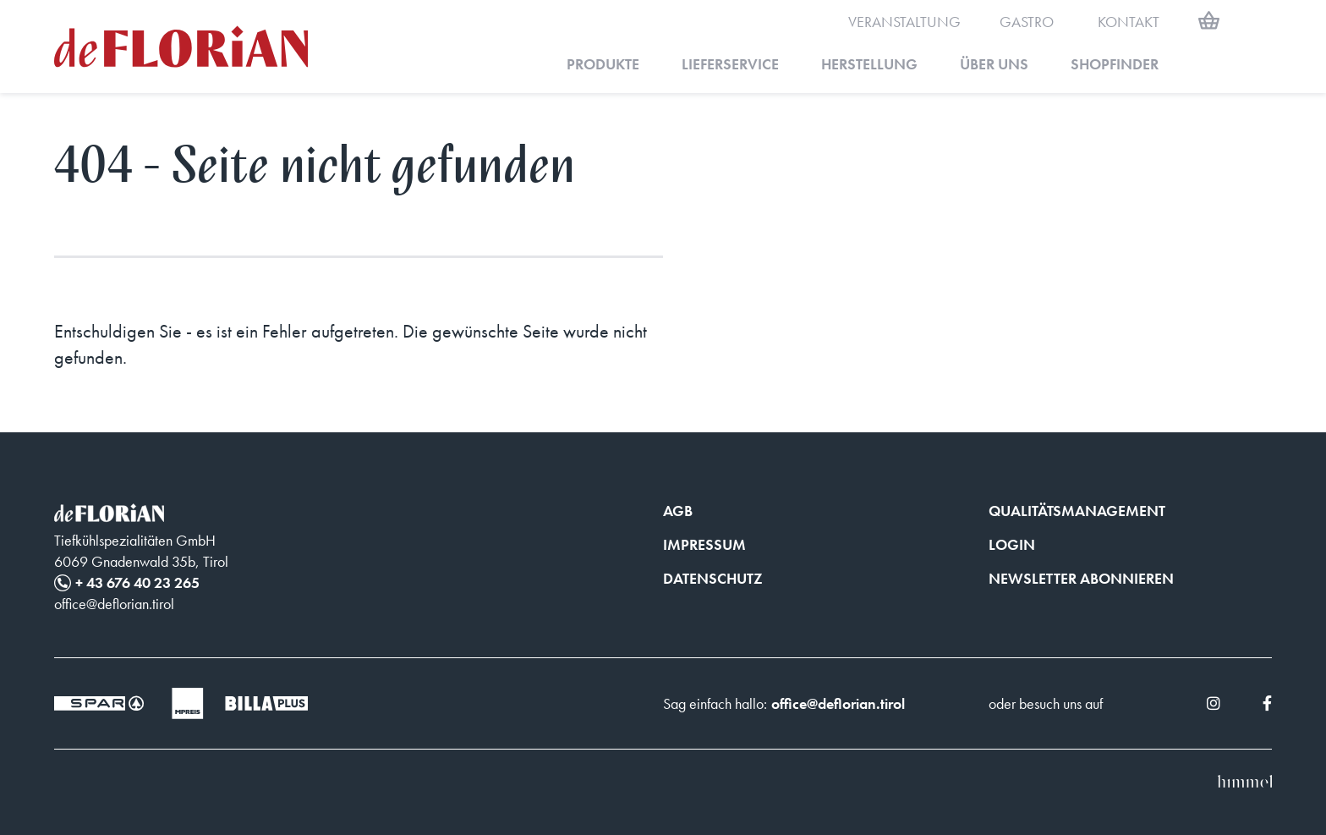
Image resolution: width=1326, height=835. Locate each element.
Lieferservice (730, 64)
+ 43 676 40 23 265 (137, 582)
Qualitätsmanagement (1077, 510)
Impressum (704, 544)
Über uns (994, 64)
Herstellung (869, 64)
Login (1012, 544)
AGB (678, 510)
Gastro (1027, 21)
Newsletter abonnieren (1081, 578)
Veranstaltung (904, 21)
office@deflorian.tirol (838, 703)
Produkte (603, 64)
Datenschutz (713, 578)
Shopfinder (1115, 64)
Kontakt (1128, 21)
